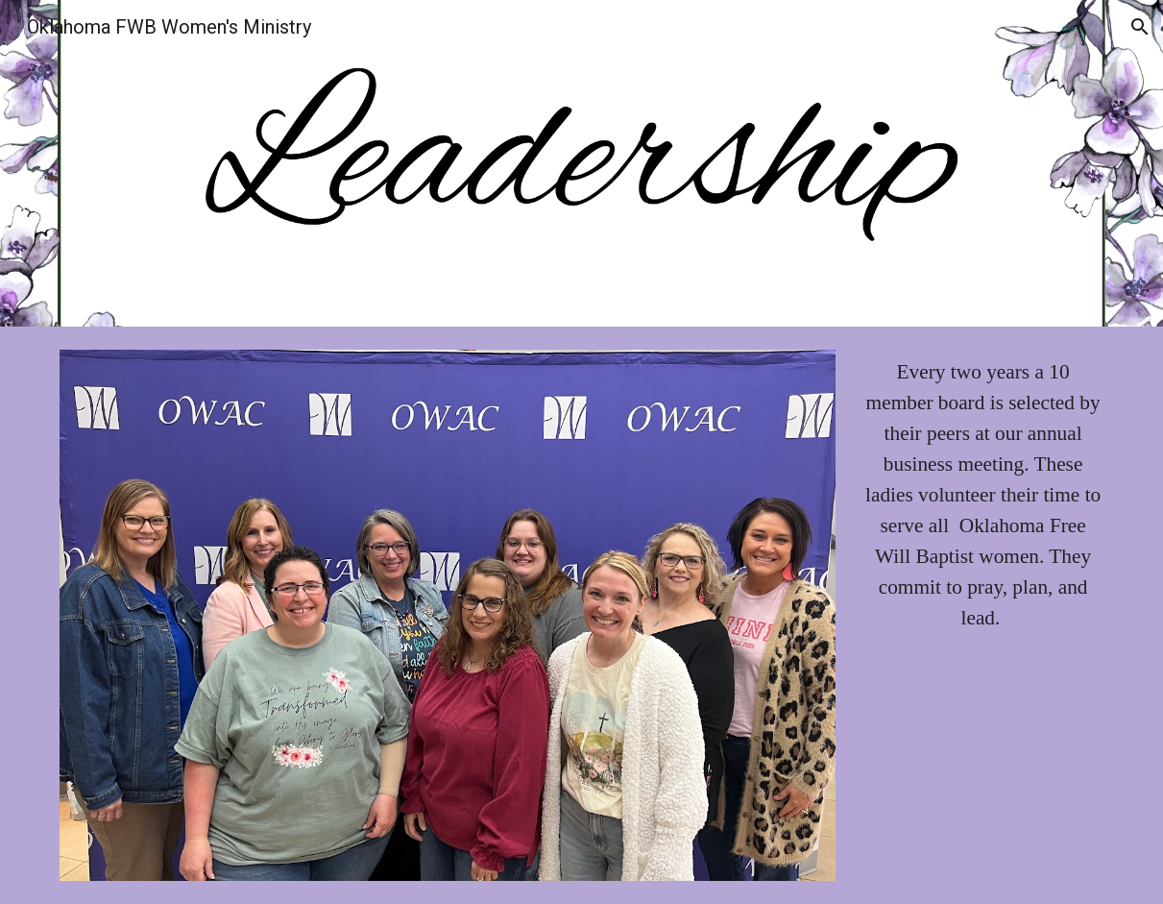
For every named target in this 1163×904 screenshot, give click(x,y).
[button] (1140, 27)
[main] (983, 496)
